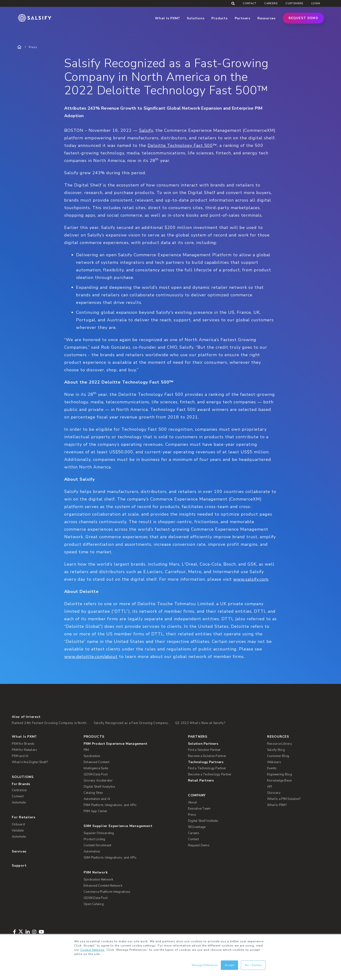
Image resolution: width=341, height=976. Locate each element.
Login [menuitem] (315, 3)
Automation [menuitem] (92, 851)
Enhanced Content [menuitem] (96, 762)
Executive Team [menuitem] (199, 808)
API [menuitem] (269, 787)
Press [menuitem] (192, 815)
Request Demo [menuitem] (198, 845)
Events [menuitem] (272, 768)
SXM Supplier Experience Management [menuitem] (118, 826)
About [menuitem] (192, 802)
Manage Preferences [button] (205, 965)
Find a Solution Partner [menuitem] (204, 750)
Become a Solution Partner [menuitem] (207, 756)
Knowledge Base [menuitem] (279, 780)
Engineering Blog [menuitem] (279, 774)
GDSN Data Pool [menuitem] (96, 774)
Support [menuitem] (19, 865)
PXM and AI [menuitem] (20, 756)
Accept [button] (229, 965)
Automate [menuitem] (19, 802)
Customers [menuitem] (294, 3)
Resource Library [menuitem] (279, 744)
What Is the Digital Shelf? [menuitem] (30, 762)
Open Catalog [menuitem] (94, 904)
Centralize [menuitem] (19, 790)
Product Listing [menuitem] (94, 839)
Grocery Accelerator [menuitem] (98, 780)
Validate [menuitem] (18, 830)
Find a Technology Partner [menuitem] (207, 768)
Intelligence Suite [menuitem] (96, 768)
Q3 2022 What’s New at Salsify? (200, 723)
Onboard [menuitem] (18, 824)
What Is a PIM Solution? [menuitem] (284, 799)
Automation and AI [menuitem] (97, 799)
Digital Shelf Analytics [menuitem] (99, 787)
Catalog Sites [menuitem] (93, 793)
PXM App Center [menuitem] (95, 811)
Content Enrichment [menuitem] (97, 845)
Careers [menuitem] (270, 3)
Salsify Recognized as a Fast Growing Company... (132, 723)
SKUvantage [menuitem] (197, 827)
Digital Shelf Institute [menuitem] (203, 821)
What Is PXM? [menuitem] (24, 736)
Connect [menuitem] (18, 796)
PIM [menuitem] (86, 750)
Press (33, 47)
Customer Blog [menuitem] (278, 756)
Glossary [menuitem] (274, 793)
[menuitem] (132, 744)
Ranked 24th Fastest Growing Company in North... (50, 723)
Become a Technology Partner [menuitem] (210, 774)
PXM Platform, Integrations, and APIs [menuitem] (110, 805)
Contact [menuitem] (249, 3)
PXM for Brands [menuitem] (23, 744)
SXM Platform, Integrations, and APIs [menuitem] (110, 858)
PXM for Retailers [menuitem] (24, 750)
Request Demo (303, 18)
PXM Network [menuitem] (96, 872)
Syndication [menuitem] (92, 756)
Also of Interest (26, 717)
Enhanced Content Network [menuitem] (103, 886)
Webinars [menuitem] (274, 762)
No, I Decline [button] (253, 965)
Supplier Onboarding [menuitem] (99, 833)
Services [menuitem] (19, 851)
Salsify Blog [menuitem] (276, 750)
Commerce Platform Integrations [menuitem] (107, 892)
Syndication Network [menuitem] (98, 879)
